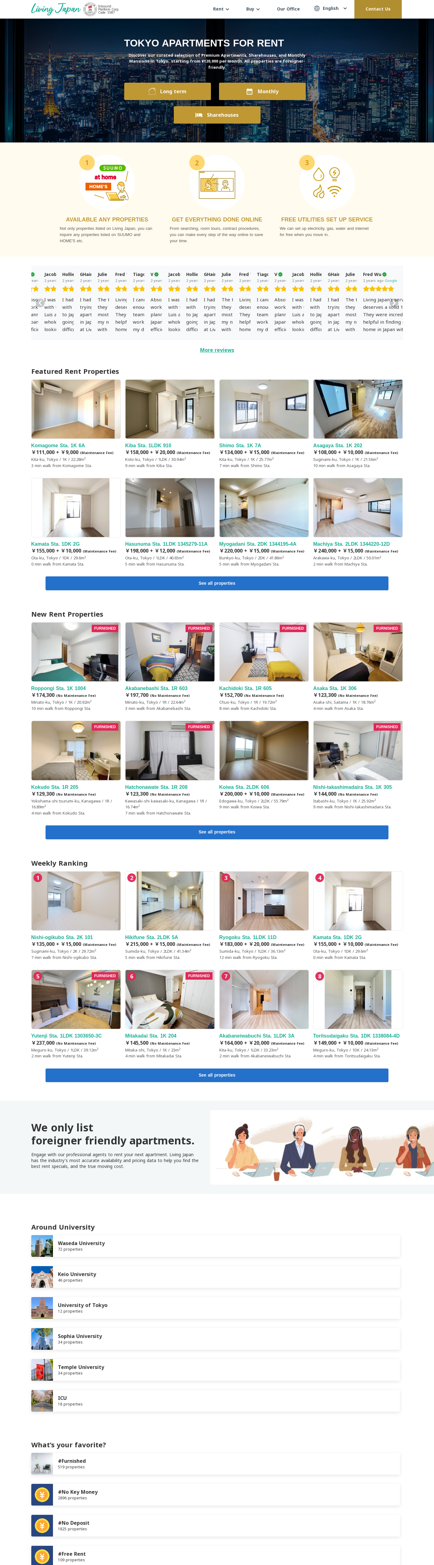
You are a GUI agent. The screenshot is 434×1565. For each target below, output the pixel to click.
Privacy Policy (89, 1514)
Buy (253, 9)
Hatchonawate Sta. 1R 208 (170, 769)
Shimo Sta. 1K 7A (264, 424)
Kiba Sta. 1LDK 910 (170, 424)
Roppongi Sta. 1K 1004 (76, 667)
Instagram (400, 1544)
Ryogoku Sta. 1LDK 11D (264, 918)
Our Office (288, 9)
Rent (221, 9)
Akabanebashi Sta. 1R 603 (170, 667)
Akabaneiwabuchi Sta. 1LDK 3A (264, 1016)
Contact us (151, 1514)
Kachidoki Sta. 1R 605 (264, 667)
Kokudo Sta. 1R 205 (76, 769)
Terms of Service (48, 1514)
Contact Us (378, 9)
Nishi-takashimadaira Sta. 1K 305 (358, 766)
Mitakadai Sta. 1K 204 (170, 1016)
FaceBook (375, 1544)
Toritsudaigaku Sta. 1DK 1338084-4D (358, 1016)
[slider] (74, 289)
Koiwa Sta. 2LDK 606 (264, 766)
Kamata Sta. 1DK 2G (76, 522)
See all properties (217, 583)
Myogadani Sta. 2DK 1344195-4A (264, 522)
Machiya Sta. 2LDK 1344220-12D (358, 522)
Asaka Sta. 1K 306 (358, 667)
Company (121, 1514)
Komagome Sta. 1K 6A (76, 424)
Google (87, 280)
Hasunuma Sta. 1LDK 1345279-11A (170, 522)
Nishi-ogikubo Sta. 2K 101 (76, 918)
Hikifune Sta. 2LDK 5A (170, 918)
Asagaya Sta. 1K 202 (358, 424)
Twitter (387, 1544)
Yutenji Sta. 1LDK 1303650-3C (76, 1016)
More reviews (217, 350)
